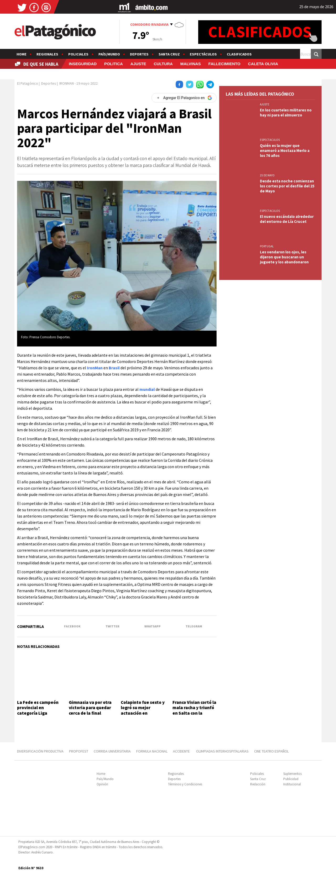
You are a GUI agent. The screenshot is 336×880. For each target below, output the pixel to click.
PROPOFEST (78, 751)
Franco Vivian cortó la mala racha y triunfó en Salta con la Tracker (194, 710)
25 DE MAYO (267, 175)
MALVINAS (190, 64)
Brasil (114, 367)
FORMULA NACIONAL (151, 751)
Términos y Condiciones (185, 784)
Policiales (78, 54)
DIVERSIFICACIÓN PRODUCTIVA (40, 751)
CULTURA (163, 64)
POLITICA (113, 64)
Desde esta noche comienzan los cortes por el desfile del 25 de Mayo (287, 185)
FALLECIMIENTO (224, 64)
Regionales (47, 54)
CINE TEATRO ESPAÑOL (271, 751)
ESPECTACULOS (270, 140)
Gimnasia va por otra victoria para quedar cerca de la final (90, 707)
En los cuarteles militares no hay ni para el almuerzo (286, 112)
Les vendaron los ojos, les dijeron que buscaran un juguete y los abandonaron (284, 256)
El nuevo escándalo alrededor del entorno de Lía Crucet (287, 219)
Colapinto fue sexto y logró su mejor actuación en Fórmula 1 (143, 710)
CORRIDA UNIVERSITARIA (112, 751)
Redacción (257, 784)
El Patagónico (27, 83)
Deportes (139, 54)
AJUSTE (138, 64)
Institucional (292, 784)
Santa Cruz (169, 54)
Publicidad (290, 779)
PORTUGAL (267, 246)
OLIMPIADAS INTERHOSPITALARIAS (222, 751)
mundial (147, 389)
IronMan (95, 367)
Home (22, 54)
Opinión (102, 784)
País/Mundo (109, 54)
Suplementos (292, 773)
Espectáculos (203, 54)
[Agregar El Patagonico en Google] (184, 98)
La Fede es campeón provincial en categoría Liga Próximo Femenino (38, 710)
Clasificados (239, 54)
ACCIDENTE (182, 751)
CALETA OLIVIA (263, 64)
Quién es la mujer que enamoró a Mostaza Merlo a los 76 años (284, 150)
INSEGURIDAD (83, 64)
